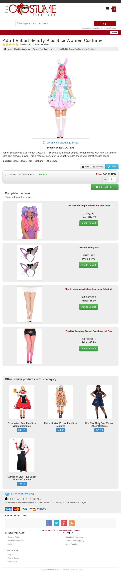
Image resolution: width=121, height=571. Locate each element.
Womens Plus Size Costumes (44, 49)
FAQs (9, 544)
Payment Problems (15, 540)
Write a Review (42, 44)
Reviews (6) (25, 44)
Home (7, 49)
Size (85, 167)
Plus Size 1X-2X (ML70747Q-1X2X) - (26, 174)
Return (112, 167)
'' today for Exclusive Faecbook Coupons (61, 530)
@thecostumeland (22, 494)
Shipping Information (74, 537)
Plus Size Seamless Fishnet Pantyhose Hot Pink (88, 331)
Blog (9, 554)
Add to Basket (104, 187)
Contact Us (12, 562)
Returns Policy (13, 537)
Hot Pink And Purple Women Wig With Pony (89, 205)
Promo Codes (13, 558)
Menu (114, 32)
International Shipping (75, 540)
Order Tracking (72, 544)
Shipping (98, 167)
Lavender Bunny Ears (88, 247)
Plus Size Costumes (22, 49)
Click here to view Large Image (60, 142)
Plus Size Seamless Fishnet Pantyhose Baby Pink (89, 289)
